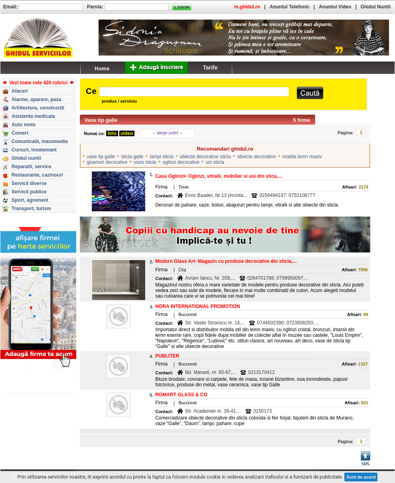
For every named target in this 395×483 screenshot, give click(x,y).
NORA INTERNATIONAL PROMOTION (197, 306)
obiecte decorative (256, 156)
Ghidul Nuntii (376, 7)
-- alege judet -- (168, 132)
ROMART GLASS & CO (181, 395)
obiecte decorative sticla (205, 156)
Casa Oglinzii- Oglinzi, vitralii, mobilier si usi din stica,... (218, 176)
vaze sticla (145, 162)
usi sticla (215, 162)
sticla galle (132, 156)
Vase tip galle (101, 120)
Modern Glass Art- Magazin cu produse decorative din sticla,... (225, 261)
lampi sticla (161, 156)
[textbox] (194, 92)
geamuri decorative (107, 162)
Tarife (210, 67)
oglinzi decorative (180, 162)
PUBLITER (167, 356)
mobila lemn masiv (302, 156)
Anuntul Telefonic (289, 7)
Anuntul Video (335, 7)
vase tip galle (101, 156)
